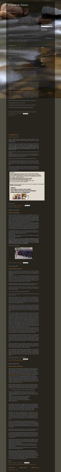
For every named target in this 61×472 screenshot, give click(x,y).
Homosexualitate (24, 464)
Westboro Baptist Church (18, 382)
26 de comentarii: (20, 462)
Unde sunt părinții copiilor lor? (15, 268)
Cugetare (16, 360)
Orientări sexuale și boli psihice (16, 366)
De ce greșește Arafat (13, 134)
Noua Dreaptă (21, 375)
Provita (33, 464)
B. (42, 59)
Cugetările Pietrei (18, 4)
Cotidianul (16, 137)
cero (26, 62)
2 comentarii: (19, 113)
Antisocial (12, 115)
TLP (10, 137)
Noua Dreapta (30, 464)
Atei (15, 464)
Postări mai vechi (35, 467)
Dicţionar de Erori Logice (45, 49)
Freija (43, 61)
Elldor (13, 137)
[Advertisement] (23, 125)
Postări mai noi (12, 467)
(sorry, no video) (34, 412)
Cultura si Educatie (21, 360)
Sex (24, 360)
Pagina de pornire (23, 467)
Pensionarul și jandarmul (14, 212)
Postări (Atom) (15, 469)
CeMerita (14, 45)
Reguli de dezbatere (44, 50)
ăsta (33, 283)
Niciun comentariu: (20, 205)
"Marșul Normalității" (12, 375)
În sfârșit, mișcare (12, 15)
